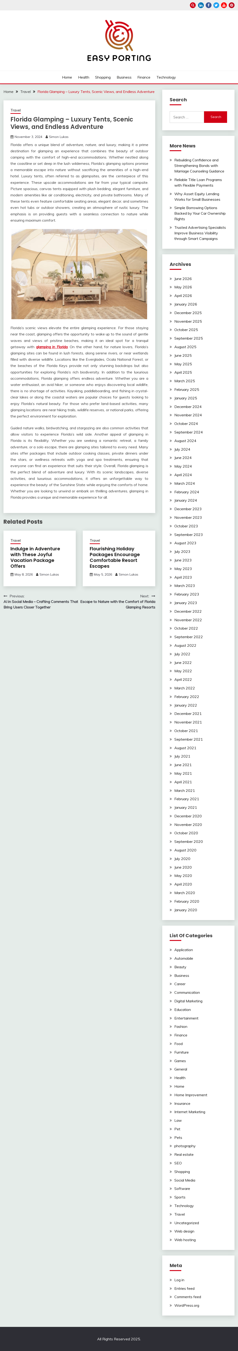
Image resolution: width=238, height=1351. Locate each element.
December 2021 (188, 713)
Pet (177, 1129)
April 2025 (183, 372)
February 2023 (186, 594)
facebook (209, 5)
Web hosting (185, 1239)
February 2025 (186, 389)
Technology (166, 77)
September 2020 (188, 841)
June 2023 (183, 560)
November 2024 (188, 415)
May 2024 (183, 466)
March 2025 (184, 381)
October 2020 (186, 833)
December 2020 (188, 816)
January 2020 (185, 910)
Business (124, 77)
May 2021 (183, 773)
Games (180, 1060)
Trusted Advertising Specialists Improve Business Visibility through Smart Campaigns (200, 233)
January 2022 (185, 705)
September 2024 (188, 432)
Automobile (183, 958)
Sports (179, 1197)
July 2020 (182, 858)
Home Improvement (190, 1095)
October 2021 (186, 730)
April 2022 (183, 679)
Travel (15, 110)
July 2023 (182, 551)
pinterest (232, 5)
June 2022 (183, 662)
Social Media (184, 1180)
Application (183, 949)
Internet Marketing (189, 1111)
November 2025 (188, 321)
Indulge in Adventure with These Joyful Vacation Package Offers (35, 557)
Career (179, 983)
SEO (178, 1163)
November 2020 (188, 824)
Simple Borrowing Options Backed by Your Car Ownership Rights (200, 213)
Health (83, 77)
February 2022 (186, 696)
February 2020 (186, 901)
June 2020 (183, 867)
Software (182, 1188)
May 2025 (183, 364)
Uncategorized (186, 1222)
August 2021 (185, 748)
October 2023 (186, 526)
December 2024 (188, 406)
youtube (224, 5)
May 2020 (183, 875)
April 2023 (183, 577)
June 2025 (183, 355)
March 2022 (184, 688)
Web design (184, 1231)
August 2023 (185, 543)
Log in (179, 1280)
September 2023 (188, 534)
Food (178, 1043)
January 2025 (185, 398)
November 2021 (188, 722)
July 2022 (182, 654)
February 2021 (186, 799)
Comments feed (187, 1296)
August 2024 (185, 440)
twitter (216, 5)
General (180, 1069)
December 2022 (188, 611)
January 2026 (185, 304)
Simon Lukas (59, 137)
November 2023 (188, 517)
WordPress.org (186, 1305)
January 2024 (185, 500)
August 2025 (185, 346)
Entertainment (186, 1018)
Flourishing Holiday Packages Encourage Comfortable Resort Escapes (115, 557)
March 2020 (184, 892)
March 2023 (184, 585)
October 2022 (186, 628)
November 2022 (188, 620)
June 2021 (183, 764)
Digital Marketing (188, 1001)
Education (182, 1009)
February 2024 (186, 492)
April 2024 (183, 474)
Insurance (182, 1103)
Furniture (181, 1052)
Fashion (180, 1026)
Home (67, 77)
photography (185, 1146)
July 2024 (182, 449)
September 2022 (188, 636)
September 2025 (188, 338)
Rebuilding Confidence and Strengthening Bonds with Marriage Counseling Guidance (199, 165)
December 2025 (188, 312)
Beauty (180, 967)
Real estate (184, 1154)
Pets (178, 1137)
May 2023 (183, 568)
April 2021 (183, 782)
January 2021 (185, 807)
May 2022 (183, 671)
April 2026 (183, 295)
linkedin (201, 5)
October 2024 (186, 423)
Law (178, 1120)
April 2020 (183, 884)
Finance (143, 77)
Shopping (103, 77)
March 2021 (184, 790)
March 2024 (184, 483)
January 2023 (185, 602)
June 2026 (183, 278)
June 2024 (183, 457)
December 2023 (188, 509)
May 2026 (183, 287)
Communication (187, 992)
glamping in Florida (52, 346)
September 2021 (188, 739)
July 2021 (182, 756)
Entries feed (184, 1288)
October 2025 (186, 329)
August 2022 (185, 645)
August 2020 (185, 850)
